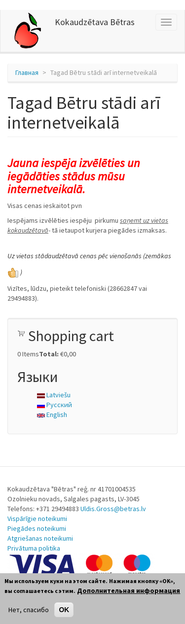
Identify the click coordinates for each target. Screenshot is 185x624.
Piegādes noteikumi (36, 528)
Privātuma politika (33, 548)
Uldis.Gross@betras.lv (113, 508)
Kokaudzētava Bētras (95, 22)
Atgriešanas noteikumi (40, 538)
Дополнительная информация (128, 590)
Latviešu (54, 394)
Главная (26, 72)
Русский (54, 404)
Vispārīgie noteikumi (37, 518)
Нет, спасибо (28, 609)
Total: (49, 353)
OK (64, 610)
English (52, 414)
